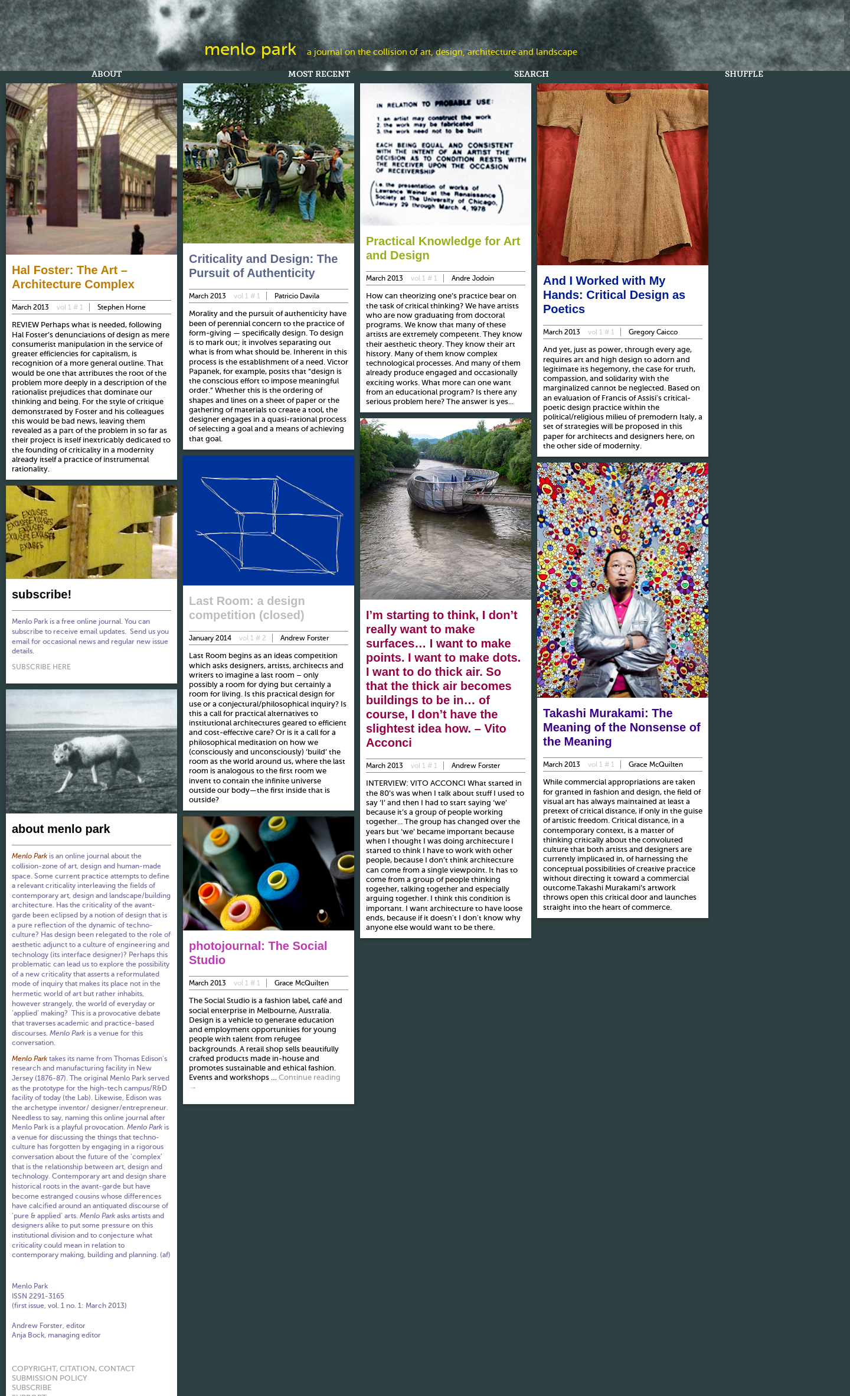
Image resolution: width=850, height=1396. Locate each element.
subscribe (31, 1385)
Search (531, 75)
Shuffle (744, 75)
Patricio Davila (296, 296)
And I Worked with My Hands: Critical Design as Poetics (614, 294)
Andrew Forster (304, 638)
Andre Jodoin (473, 278)
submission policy (49, 1376)
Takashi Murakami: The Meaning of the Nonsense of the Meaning (622, 727)
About (106, 75)
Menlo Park (250, 49)
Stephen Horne (121, 307)
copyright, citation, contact (73, 1366)
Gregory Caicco (653, 332)
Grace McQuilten (301, 981)
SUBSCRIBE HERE (41, 665)
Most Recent (319, 75)
